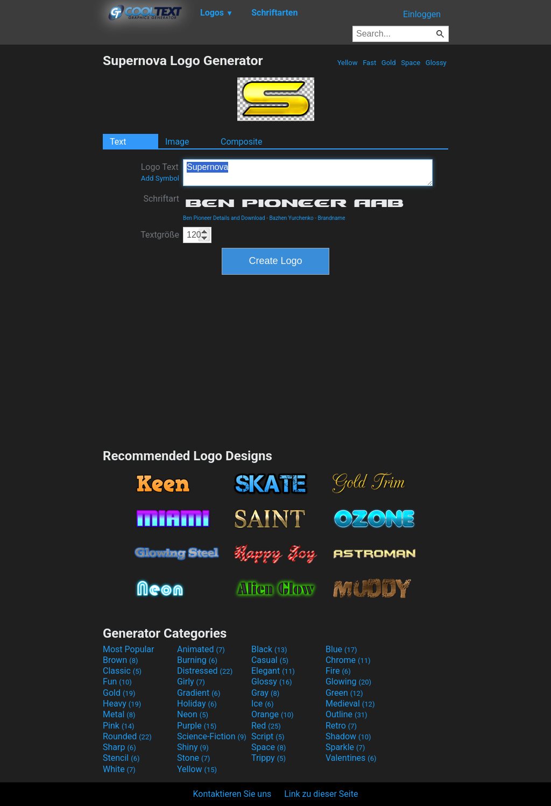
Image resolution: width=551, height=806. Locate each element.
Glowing (348, 681)
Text (118, 142)
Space (410, 63)
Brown (120, 660)
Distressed (204, 671)
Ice (262, 703)
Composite (242, 142)
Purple (196, 726)
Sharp (119, 747)
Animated (201, 649)
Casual (269, 660)
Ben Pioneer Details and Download (224, 218)
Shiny (193, 747)
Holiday (197, 703)
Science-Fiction (211, 736)
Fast (369, 63)
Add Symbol (160, 178)
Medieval (350, 703)
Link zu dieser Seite (321, 794)
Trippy (268, 758)
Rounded (127, 736)
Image (177, 142)
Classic (122, 671)
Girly (191, 681)
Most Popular (128, 649)
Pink (119, 726)
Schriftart (161, 199)
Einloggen (422, 14)
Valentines (351, 758)
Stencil (121, 758)
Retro (341, 726)
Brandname (331, 218)
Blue (341, 649)
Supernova (308, 172)
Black (269, 649)
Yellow (347, 63)
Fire (338, 671)
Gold (389, 63)
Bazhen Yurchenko (291, 218)
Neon (192, 714)
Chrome (348, 660)
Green (344, 693)
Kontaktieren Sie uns (232, 794)
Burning (197, 660)
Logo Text (160, 172)
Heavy (122, 703)
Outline (347, 714)
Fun (117, 681)
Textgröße (159, 235)
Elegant (273, 671)
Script (268, 736)
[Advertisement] (51, 214)
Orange (272, 714)
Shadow (348, 736)
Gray (265, 693)
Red (266, 726)
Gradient (198, 693)
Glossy (436, 63)
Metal (119, 714)
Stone (193, 758)
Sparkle (345, 747)
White (119, 769)
